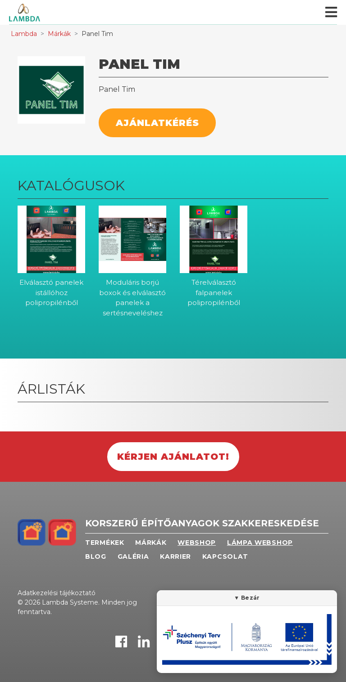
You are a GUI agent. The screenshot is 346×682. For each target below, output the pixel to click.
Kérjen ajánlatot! (173, 456)
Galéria (133, 556)
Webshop (197, 542)
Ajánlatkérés (157, 122)
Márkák (59, 34)
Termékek (104, 542)
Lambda (24, 34)
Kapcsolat (225, 556)
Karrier (175, 556)
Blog (95, 556)
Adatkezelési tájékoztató (57, 593)
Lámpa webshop (260, 542)
